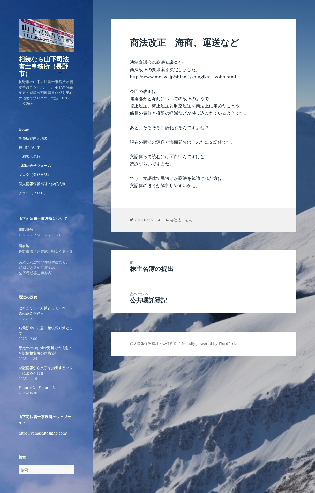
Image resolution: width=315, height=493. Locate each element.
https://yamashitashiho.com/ (43, 433)
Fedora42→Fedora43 (37, 387)
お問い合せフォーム (35, 165)
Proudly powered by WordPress (209, 343)
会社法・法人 (181, 219)
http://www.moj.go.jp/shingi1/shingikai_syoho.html (183, 77)
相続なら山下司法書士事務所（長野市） (44, 66)
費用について (29, 147)
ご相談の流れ (29, 156)
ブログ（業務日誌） (35, 174)
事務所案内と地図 (33, 138)
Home (24, 129)
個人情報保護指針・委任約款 (42, 183)
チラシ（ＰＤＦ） (33, 192)
